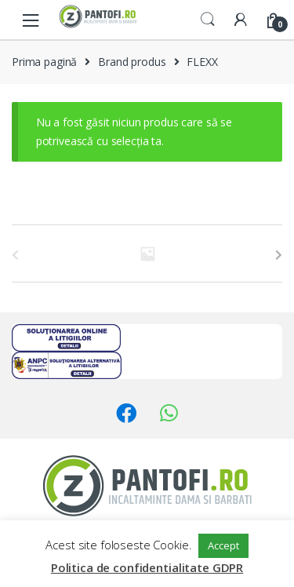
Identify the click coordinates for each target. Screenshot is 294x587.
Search (207, 19)
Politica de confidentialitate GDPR (147, 567)
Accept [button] (223, 545)
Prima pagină (44, 61)
